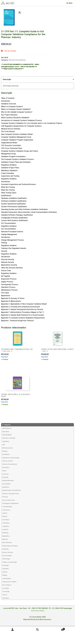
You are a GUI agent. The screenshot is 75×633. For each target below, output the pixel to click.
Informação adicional (10, 86)
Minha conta (12, 629)
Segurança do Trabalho (9, 581)
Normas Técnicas (7, 552)
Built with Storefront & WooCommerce (37, 619)
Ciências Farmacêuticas (17, 60)
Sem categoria (6, 585)
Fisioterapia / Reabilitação (10, 503)
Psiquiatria (5, 568)
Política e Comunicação (9, 562)
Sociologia (5, 588)
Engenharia (5, 487)
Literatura (5, 529)
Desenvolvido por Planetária (37, 610)
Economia (5, 474)
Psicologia (5, 565)
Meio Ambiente (7, 542)
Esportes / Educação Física (10, 493)
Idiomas (4, 516)
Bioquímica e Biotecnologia (10, 457)
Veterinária (5, 598)
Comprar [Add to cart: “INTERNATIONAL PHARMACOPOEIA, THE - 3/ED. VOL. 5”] (5, 359)
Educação (5, 477)
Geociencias (6, 510)
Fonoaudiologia (7, 506)
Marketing (5, 532)
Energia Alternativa (8, 480)
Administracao (6, 428)
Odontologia (6, 559)
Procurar (37, 629)
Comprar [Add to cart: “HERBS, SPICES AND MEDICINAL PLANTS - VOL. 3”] (45, 359)
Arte (3, 444)
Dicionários (5, 467)
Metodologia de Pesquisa (10, 546)
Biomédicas (6, 454)
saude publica (6, 578)
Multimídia (5, 549)
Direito (4, 470)
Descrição (7, 79)
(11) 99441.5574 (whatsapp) (62, 608)
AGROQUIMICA (7, 435)
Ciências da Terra (7, 461)
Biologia (4, 451)
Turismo (4, 594)
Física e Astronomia (8, 500)
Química (4, 572)
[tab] (37, 79)
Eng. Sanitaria (6, 484)
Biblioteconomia (7, 448)
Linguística (5, 526)
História (4, 513)
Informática (5, 519)
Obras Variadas (7, 555)
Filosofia (5, 497)
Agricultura (5, 431)
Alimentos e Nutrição (8, 438)
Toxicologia (5, 591)
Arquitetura (5, 441)
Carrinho (57, 628)
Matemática (6, 536)
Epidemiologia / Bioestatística (11, 490)
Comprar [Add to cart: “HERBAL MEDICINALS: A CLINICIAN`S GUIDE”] (5, 404)
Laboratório (6, 523)
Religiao (4, 575)
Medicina (5, 539)
